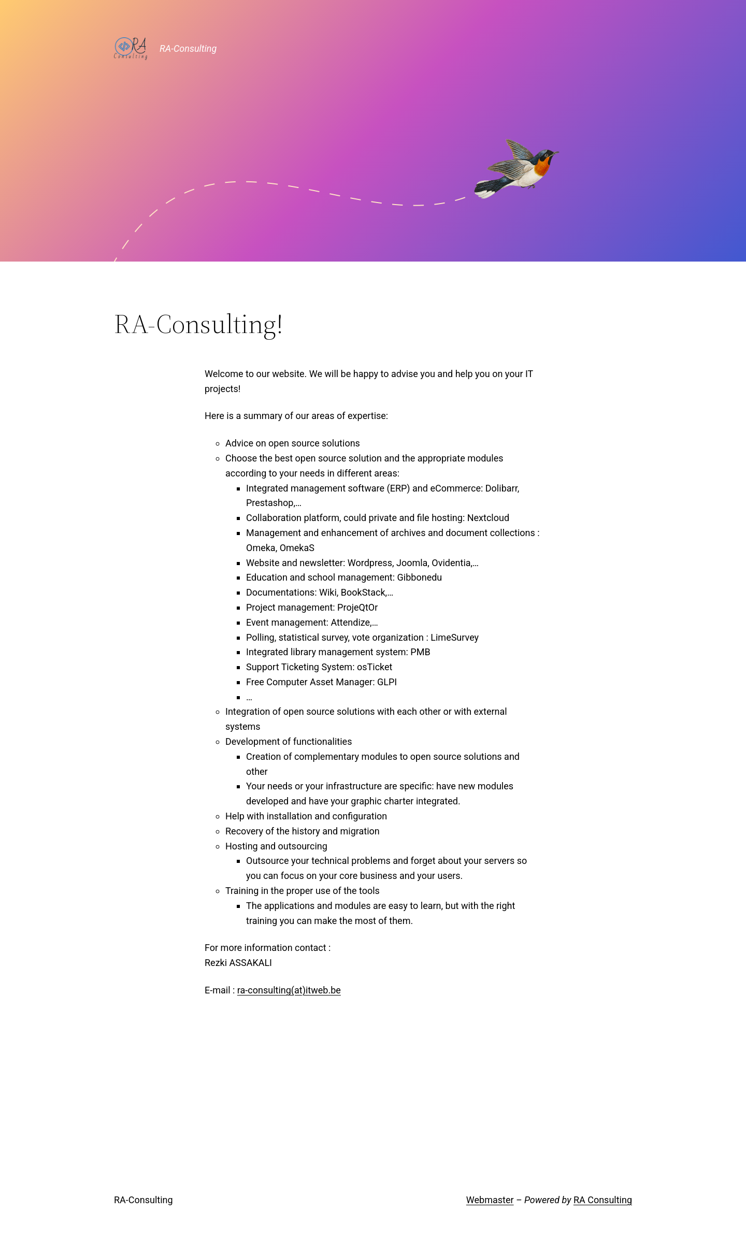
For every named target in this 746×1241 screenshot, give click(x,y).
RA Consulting (602, 1199)
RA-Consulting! (198, 323)
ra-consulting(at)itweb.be (289, 990)
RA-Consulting (188, 48)
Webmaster (490, 1199)
